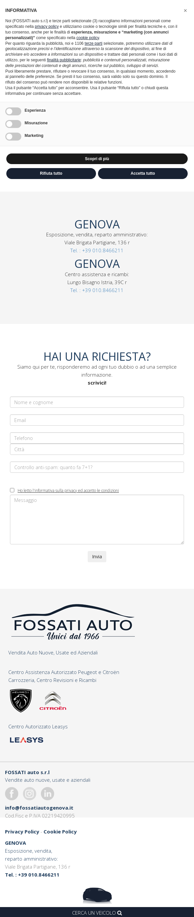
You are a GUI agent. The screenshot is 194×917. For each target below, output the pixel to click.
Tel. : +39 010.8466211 (97, 250)
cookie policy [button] (87, 37)
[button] (185, 10)
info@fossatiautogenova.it (39, 807)
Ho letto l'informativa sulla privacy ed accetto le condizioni (68, 490)
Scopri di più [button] (97, 158)
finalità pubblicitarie (64, 60)
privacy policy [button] (47, 26)
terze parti (93, 43)
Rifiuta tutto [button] (51, 173)
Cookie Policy (60, 831)
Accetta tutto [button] (143, 173)
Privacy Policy (22, 831)
